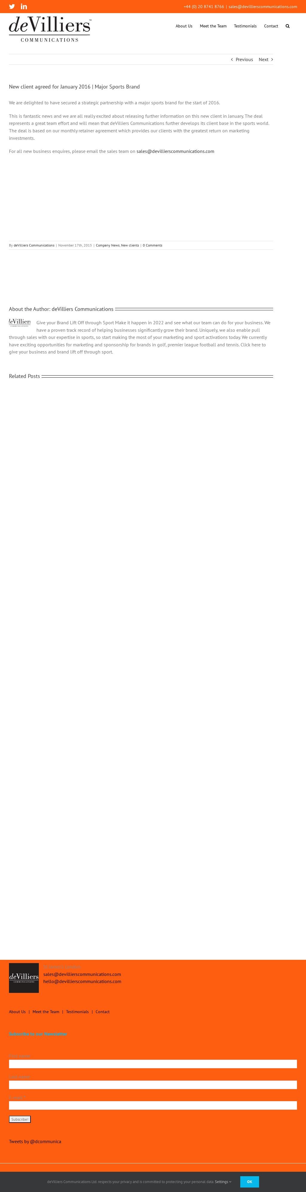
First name (19, 1056)
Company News (108, 245)
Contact (103, 1011)
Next (263, 59)
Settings (223, 1181)
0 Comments (152, 245)
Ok (249, 1181)
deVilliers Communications (34, 245)
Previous (244, 59)
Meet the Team (46, 1011)
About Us (17, 1011)
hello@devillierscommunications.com (82, 981)
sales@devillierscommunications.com (263, 6)
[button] (288, 25)
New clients (130, 245)
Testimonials (77, 1011)
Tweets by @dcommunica (35, 1141)
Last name (19, 1077)
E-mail (17, 1097)
